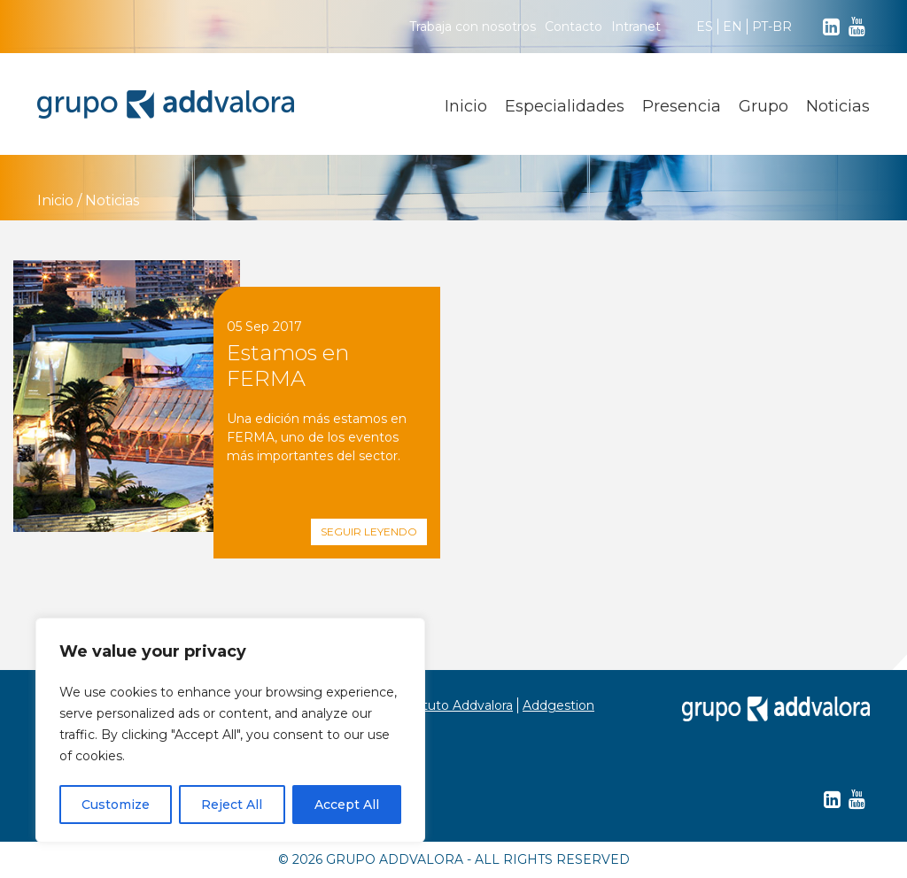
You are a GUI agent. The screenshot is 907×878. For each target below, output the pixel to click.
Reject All (231, 805)
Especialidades (564, 106)
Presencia (681, 106)
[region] (230, 730)
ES (704, 27)
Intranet (636, 27)
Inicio (466, 106)
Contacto (573, 27)
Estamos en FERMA (288, 365)
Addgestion (558, 705)
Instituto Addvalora (454, 705)
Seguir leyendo (369, 531)
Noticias (838, 106)
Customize (115, 805)
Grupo (763, 106)
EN (732, 27)
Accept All (346, 805)
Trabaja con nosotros (472, 27)
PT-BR (772, 27)
